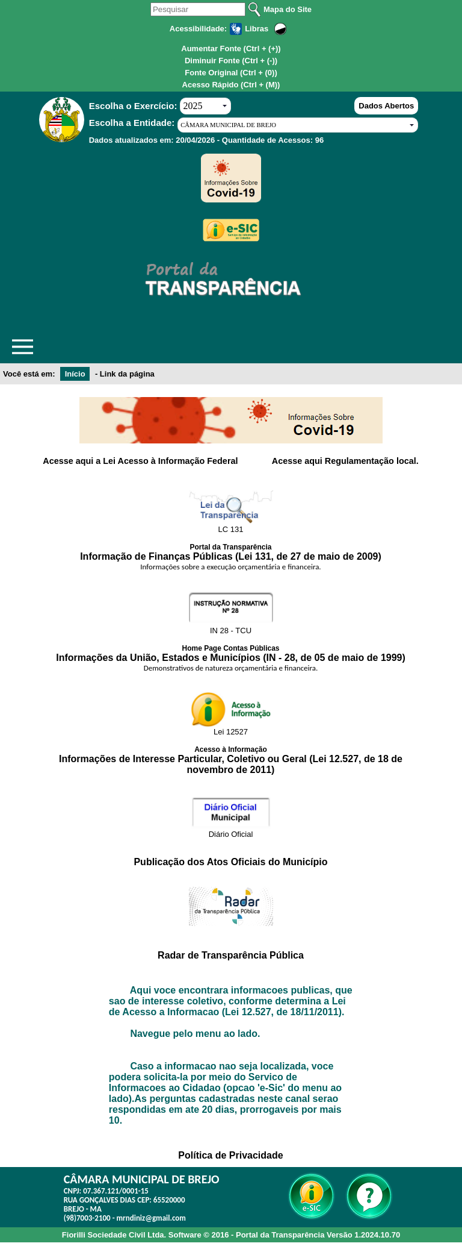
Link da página (127, 373)
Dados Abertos (386, 105)
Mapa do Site (287, 9)
